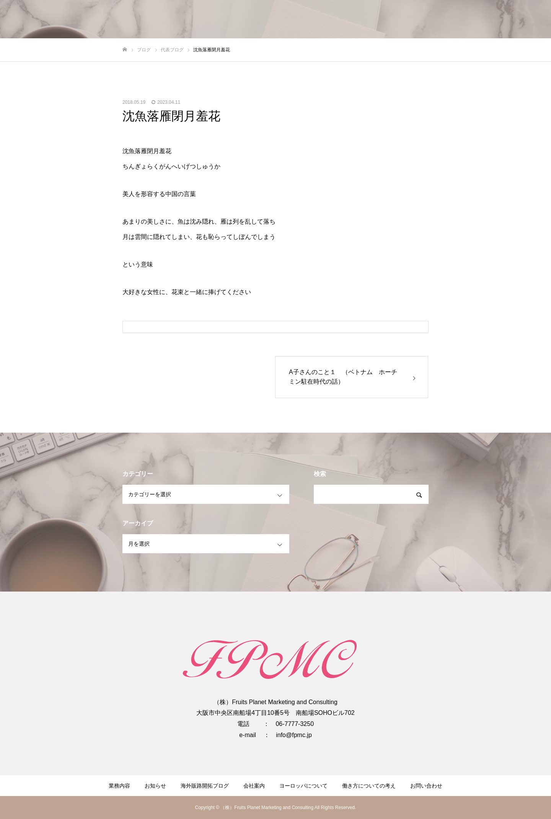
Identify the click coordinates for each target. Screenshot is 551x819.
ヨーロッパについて (303, 786)
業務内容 (119, 786)
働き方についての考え (369, 786)
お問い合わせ (426, 786)
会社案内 (254, 786)
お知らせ (155, 786)
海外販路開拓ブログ (205, 786)
